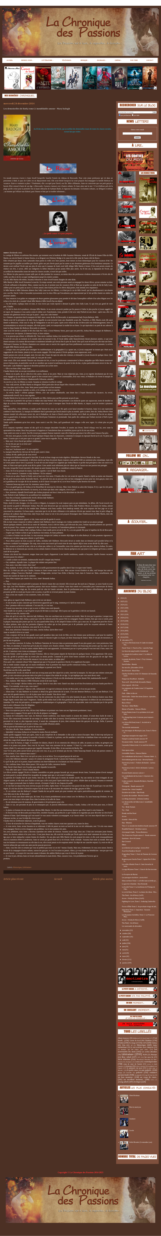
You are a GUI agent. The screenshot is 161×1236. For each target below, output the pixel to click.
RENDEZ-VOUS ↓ (27, 60)
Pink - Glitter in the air (129, 693)
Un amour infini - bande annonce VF (134, 742)
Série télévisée (124, 1059)
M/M (145, 1054)
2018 (122, 624)
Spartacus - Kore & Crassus (131, 838)
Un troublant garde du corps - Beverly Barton (137, 760)
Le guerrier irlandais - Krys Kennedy (134, 884)
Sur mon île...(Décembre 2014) (132, 667)
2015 (122, 634)
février (124, 959)
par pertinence (126, 115)
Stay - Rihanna (127, 823)
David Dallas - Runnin (129, 664)
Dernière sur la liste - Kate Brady (133, 792)
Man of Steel (126, 703)
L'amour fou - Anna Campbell (132, 789)
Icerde (131, 1130)
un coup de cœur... (148, 1077)
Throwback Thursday (143, 1059)
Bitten (124, 845)
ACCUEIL (10, 60)
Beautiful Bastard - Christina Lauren (134, 829)
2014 (122, 637)
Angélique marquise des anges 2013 (134, 736)
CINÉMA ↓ (118, 60)
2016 (122, 631)
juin (123, 946)
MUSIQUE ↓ (84, 60)
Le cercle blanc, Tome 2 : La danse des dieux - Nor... (139, 892)
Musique (154, 1054)
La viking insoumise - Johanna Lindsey (135, 799)
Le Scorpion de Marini (129, 874)
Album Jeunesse (123, 1038)
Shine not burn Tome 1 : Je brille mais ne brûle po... (139, 881)
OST (138, 1057)
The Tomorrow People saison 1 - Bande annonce (139, 835)
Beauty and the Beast (129, 813)
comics (137, 1062)
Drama (121, 1043)
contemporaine (150, 1062)
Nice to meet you (135, 1107)
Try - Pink (125, 810)
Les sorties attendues (149, 1052)
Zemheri (132, 1119)
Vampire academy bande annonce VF (135, 739)
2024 (122, 605)
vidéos (152, 1079)
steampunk (138, 1075)
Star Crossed (126, 841)
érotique (137, 1082)
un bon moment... (126, 1077)
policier (139, 1073)
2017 (122, 627)
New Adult (126, 1057)
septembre (126, 937)
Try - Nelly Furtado (128, 807)
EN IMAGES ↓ (101, 60)
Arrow (124, 816)
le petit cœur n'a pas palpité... (139, 1070)
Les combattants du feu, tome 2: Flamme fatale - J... (139, 756)
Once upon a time (128, 750)
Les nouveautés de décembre (132, 926)
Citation (148, 1041)
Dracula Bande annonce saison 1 (133, 773)
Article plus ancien (103, 879)
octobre (125, 933)
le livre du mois (140, 1066)
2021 (122, 614)
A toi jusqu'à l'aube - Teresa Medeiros (135, 832)
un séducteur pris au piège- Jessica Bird (135, 848)
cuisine (149, 1064)
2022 (122, 611)
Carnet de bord (135, 1040)
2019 (122, 621)
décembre (125, 640)
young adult (123, 1082)
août (124, 940)
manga (120, 1072)
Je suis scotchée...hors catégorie (142, 1047)
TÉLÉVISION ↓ (67, 60)
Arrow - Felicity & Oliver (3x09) (133, 898)
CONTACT (149, 60)
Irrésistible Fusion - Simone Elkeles (134, 753)
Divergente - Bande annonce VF (133, 786)
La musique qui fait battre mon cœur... (133, 1049)
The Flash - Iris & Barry (130, 923)
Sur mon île (148, 1057)
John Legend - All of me (130, 685)
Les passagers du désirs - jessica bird (134, 877)
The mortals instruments (130, 727)
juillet (124, 943)
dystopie (129, 1066)
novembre (126, 930)
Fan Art (142, 1043)
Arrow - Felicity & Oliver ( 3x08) (133, 920)
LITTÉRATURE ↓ (47, 60)
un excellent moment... (134, 1080)
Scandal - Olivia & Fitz (129, 819)
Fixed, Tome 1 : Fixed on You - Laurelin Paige (137, 648)
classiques (129, 1062)
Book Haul (146, 1038)
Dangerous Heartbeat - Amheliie (133, 679)
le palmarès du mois (134, 1068)
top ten (152, 1075)
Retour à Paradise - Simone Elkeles (134, 709)
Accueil (58, 879)
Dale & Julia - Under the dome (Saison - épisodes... (139, 696)
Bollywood (136, 1038)
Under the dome (127, 700)
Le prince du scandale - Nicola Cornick (135, 795)
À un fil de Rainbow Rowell (131, 851)
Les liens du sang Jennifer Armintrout (135, 651)
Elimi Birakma (134, 1095)
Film (123, 1045)
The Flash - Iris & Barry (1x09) (132, 895)
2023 (122, 608)
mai (123, 950)
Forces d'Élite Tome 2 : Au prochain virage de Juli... (139, 906)
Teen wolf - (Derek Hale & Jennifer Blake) (136, 682)
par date (136, 115)
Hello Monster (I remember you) (140, 1142)
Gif (131, 1045)
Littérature (27, 867)
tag (146, 1075)
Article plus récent (13, 879)
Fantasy (154, 1043)
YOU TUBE (134, 60)
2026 (122, 598)
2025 (122, 601)
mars (124, 956)
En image (132, 1043)
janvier (125, 963)
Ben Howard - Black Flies (131, 671)
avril (124, 953)
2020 (122, 618)
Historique (17, 867)
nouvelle (129, 1072)
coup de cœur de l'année (132, 1064)
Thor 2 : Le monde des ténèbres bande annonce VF (139, 826)
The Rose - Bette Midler (130, 706)
